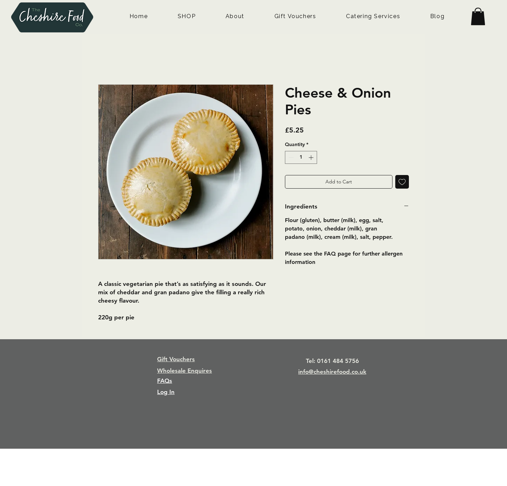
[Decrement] (290, 157)
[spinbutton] (301, 157)
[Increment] (311, 157)
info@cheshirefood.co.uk (332, 371)
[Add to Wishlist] (402, 182)
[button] (478, 16)
